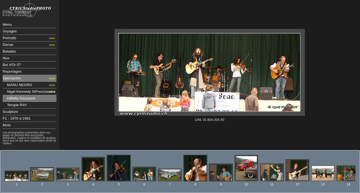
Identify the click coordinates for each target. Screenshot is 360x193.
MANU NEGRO (19, 85)
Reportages (12, 71)
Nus (6, 58)
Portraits (9, 38)
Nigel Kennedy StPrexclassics (31, 92)
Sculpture (10, 112)
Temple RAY (17, 105)
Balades (9, 51)
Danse (8, 45)
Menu (7, 25)
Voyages (10, 31)
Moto (7, 125)
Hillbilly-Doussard (21, 98)
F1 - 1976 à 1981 (17, 118)
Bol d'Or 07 (12, 65)
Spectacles (12, 78)
